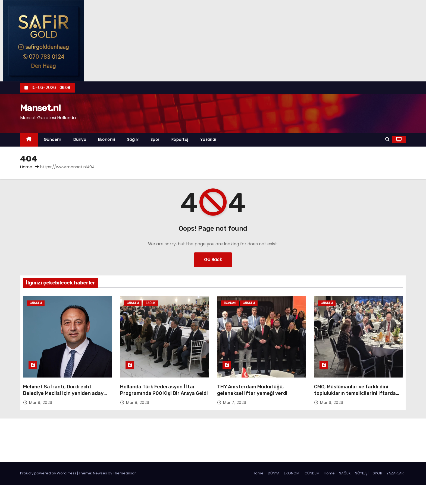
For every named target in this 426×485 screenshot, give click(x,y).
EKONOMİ (292, 473)
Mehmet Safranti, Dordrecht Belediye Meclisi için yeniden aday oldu (63, 393)
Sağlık (133, 139)
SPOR (377, 473)
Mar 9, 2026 (40, 402)
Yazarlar (208, 139)
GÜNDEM (312, 473)
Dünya (79, 139)
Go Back (213, 259)
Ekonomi (106, 139)
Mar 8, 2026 (137, 402)
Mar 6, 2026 (331, 402)
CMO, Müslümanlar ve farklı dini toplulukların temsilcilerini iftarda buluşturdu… (355, 393)
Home (26, 167)
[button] (387, 139)
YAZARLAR (395, 473)
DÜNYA (274, 473)
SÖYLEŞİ (361, 473)
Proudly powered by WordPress (48, 473)
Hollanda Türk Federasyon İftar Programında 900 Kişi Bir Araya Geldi (164, 390)
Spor (155, 139)
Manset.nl (40, 107)
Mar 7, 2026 (234, 402)
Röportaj (179, 139)
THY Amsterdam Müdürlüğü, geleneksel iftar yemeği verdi (252, 390)
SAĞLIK (345, 473)
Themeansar (124, 473)
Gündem (52, 139)
